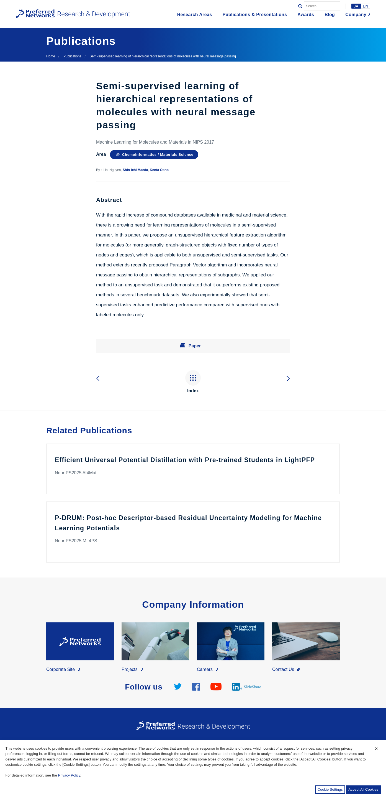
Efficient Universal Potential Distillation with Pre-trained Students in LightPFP (185, 460)
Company (355, 14)
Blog (330, 14)
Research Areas (194, 14)
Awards (305, 14)
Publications (72, 56)
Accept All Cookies (363, 789)
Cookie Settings (330, 789)
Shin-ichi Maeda (135, 170)
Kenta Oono (159, 170)
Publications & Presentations (255, 14)
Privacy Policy (69, 775)
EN (365, 6)
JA (356, 6)
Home (50, 56)
